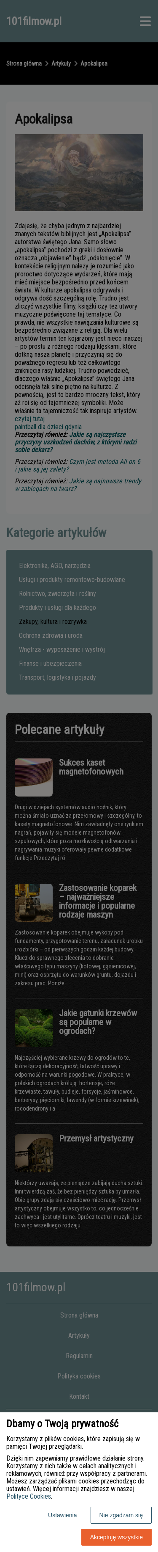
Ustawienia (62, 1515)
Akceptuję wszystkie (116, 1537)
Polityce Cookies (28, 1496)
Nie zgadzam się (121, 1515)
